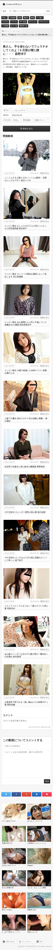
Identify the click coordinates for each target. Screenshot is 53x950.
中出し (4, 18)
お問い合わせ (10, 941)
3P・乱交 (23, 22)
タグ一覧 (14, 26)
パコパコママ (19, 110)
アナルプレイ (43, 22)
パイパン (14, 22)
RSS (41, 941)
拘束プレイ (40, 120)
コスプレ (5, 22)
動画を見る (28, 129)
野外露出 (27, 120)
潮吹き (26, 18)
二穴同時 (5, 26)
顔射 (19, 18)
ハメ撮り (40, 18)
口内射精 (12, 18)
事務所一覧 (23, 26)
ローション (33, 22)
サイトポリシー (27, 941)
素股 (32, 18)
